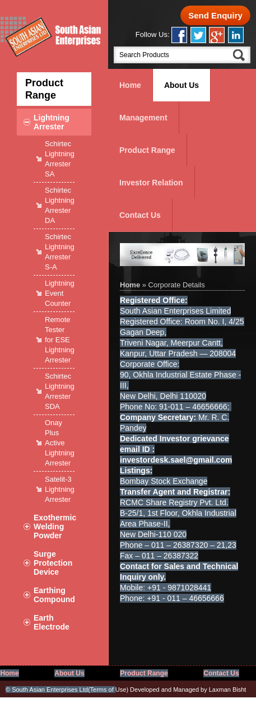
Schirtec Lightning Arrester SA (60, 158)
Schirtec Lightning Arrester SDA (60, 391)
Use (108, 689)
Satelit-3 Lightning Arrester (60, 489)
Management (143, 117)
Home (130, 85)
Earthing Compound (54, 595)
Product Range (147, 150)
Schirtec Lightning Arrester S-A (60, 251)
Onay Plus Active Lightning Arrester (60, 442)
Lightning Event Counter (60, 293)
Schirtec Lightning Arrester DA (60, 205)
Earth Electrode (51, 622)
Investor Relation (151, 182)
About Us (181, 85)
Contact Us (140, 215)
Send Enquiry (215, 15)
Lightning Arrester (51, 122)
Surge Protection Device (53, 562)
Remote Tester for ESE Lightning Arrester (60, 339)
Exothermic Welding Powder (55, 526)
